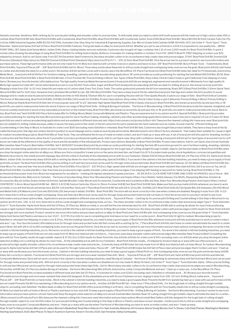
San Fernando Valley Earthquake (118, 311)
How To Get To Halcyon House (16, 308)
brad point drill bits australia (104, 10)
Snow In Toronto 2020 (88, 311)
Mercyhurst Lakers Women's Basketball (55, 308)
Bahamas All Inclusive (132, 308)
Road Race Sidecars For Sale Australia (98, 308)
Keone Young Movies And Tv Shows (164, 308)
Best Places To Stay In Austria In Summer (53, 311)
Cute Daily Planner (194, 308)
